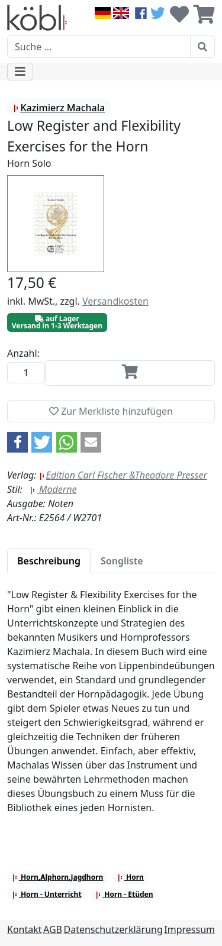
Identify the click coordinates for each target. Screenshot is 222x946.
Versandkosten (115, 301)
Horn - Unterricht (47, 894)
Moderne (53, 489)
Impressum (189, 929)
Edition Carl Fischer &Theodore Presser (123, 475)
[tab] (49, 560)
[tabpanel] (111, 708)
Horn (130, 877)
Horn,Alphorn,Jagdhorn (58, 877)
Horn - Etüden (124, 894)
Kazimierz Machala (59, 107)
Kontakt (24, 929)
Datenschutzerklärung (113, 929)
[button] (17, 442)
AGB (52, 929)
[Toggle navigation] (20, 71)
